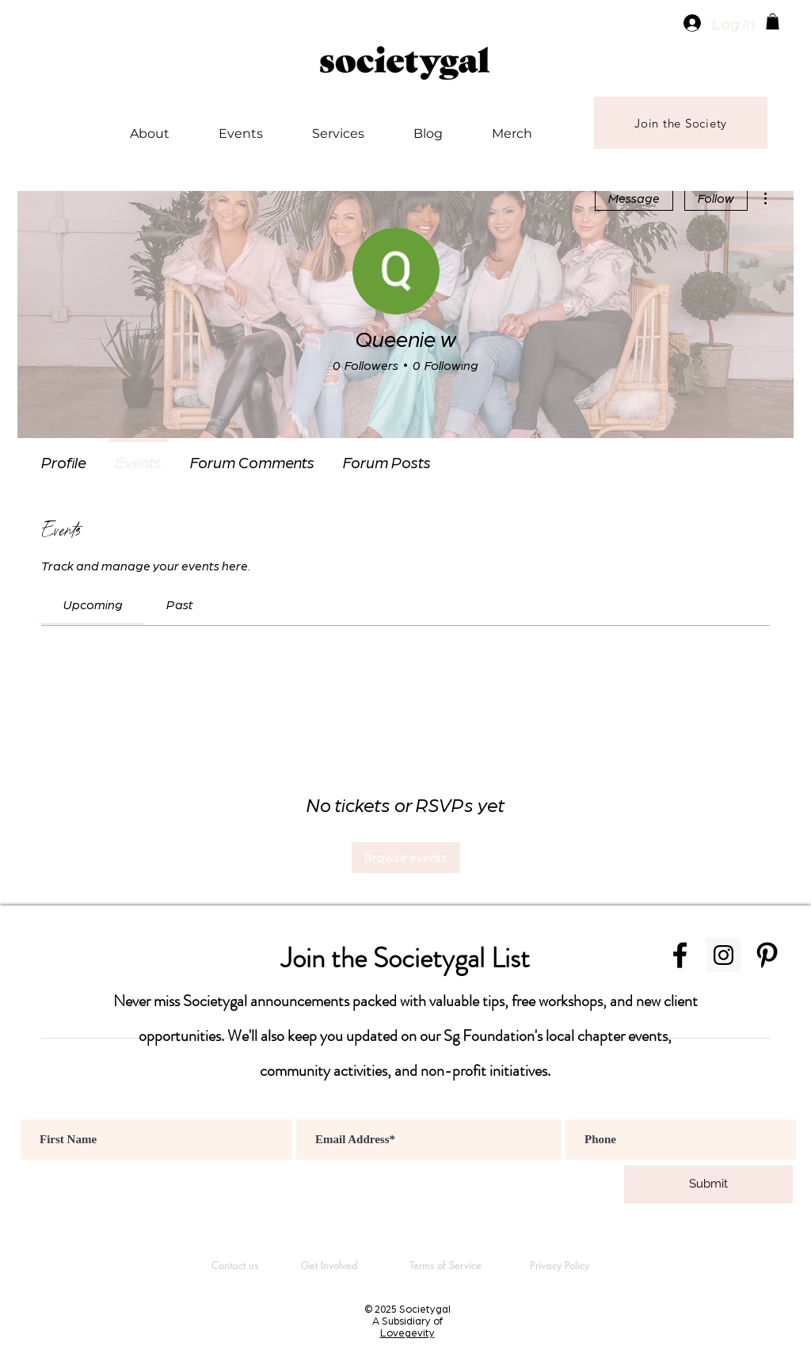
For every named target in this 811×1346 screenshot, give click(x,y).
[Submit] (708, 1184)
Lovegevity (407, 1332)
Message (634, 197)
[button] (772, 21)
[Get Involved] (329, 1265)
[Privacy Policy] (559, 1265)
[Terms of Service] (445, 1265)
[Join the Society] (680, 123)
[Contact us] (234, 1265)
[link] (93, 604)
